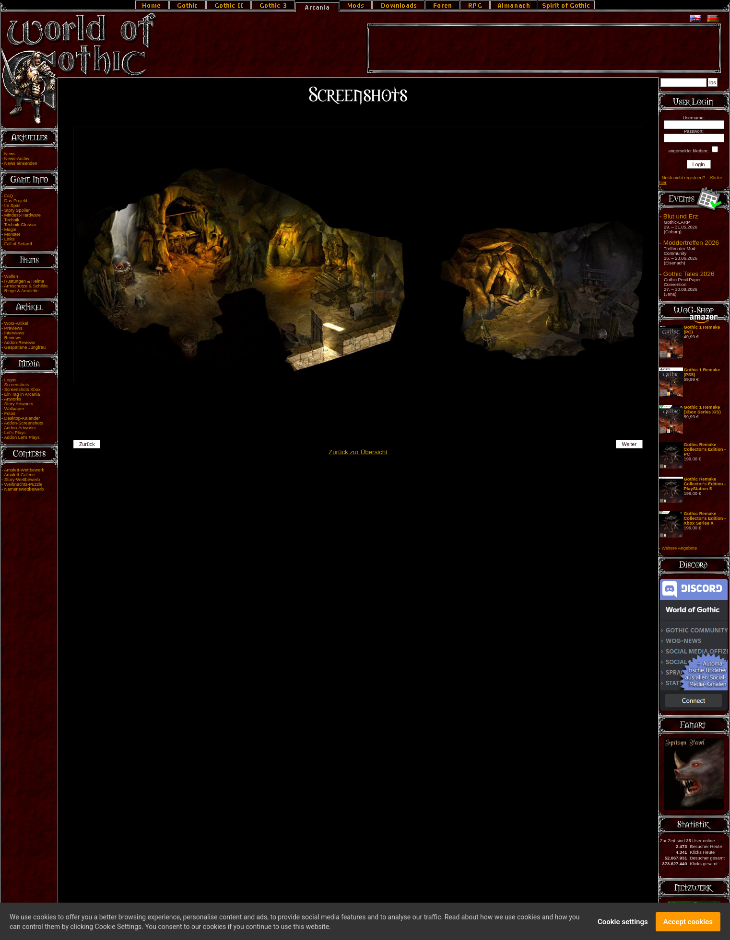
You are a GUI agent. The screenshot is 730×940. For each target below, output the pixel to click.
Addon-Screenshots (23, 423)
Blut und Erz (680, 216)
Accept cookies (688, 924)
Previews (13, 328)
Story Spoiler (17, 210)
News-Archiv (16, 158)
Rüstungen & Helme (24, 281)
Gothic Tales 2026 (688, 273)
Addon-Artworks (19, 427)
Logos (10, 380)
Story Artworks (18, 403)
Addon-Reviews (19, 342)
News (9, 153)
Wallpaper (14, 408)
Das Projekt (15, 200)
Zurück (87, 444)
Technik (12, 220)
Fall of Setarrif (18, 243)
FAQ (8, 196)
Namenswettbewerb (24, 489)
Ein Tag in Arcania (22, 394)
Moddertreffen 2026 (691, 242)
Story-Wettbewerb (22, 479)
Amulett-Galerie (19, 474)
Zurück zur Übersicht (358, 452)
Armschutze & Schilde (25, 286)
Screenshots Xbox (22, 389)
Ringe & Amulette (21, 290)
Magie (10, 229)
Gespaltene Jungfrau (25, 347)
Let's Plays (15, 432)
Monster (12, 234)
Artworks (12, 399)
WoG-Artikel (16, 323)
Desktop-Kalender (22, 418)
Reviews (12, 337)
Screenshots (16, 384)
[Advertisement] (543, 48)
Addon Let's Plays (21, 437)
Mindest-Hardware (22, 215)
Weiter (629, 444)
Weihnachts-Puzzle (23, 484)
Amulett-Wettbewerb (24, 470)
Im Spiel (12, 205)
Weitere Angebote (679, 548)
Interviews (14, 333)
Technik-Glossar (20, 224)
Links (9, 239)
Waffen (11, 276)
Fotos (9, 413)
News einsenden (20, 163)
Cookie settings (623, 924)
